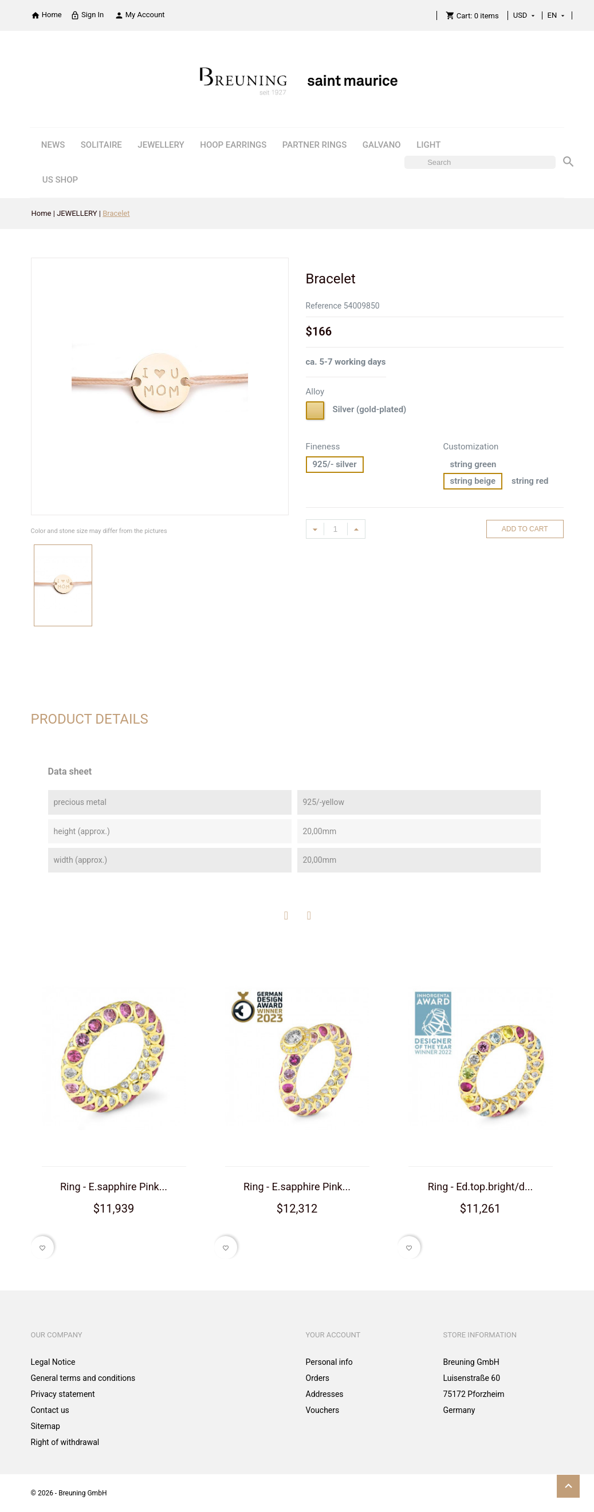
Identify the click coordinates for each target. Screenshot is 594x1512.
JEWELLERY (160, 145)
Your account (333, 1335)
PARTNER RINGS (314, 145)
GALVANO (382, 145)
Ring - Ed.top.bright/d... (480, 1187)
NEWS (53, 145)
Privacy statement (63, 1394)
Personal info (329, 1362)
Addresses (325, 1394)
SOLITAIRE (101, 145)
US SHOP (60, 180)
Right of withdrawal (65, 1442)
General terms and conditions (83, 1378)
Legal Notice (53, 1362)
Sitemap (45, 1426)
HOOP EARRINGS (233, 145)
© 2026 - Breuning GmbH (69, 1493)
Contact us (50, 1410)
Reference (324, 305)
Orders (318, 1378)
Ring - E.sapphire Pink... (113, 1187)
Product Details (89, 719)
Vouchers (323, 1410)
